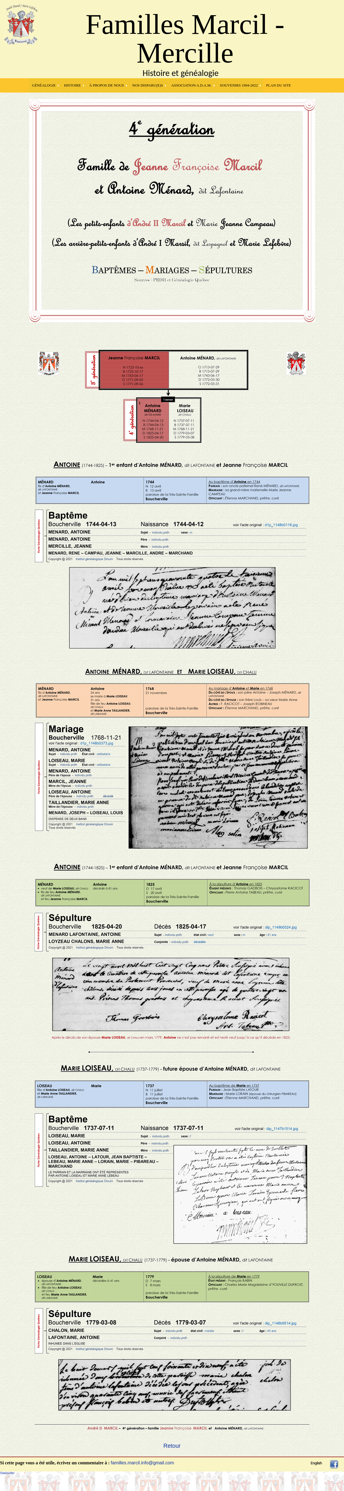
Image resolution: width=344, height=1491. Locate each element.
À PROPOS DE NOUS (106, 85)
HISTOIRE (72, 85)
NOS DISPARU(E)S (147, 85)
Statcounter (7, 1473)
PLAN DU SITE (278, 85)
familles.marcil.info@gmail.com (142, 1462)
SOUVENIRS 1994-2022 (239, 85)
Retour (171, 1446)
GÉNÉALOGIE (44, 85)
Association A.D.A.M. (191, 85)
